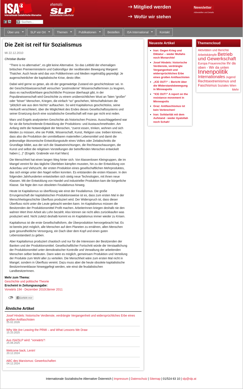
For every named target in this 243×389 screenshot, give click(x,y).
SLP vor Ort (38, 32)
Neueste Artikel (162, 43)
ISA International (138, 32)
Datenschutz (139, 378)
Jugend (230, 77)
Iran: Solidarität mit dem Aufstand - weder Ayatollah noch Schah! (170, 118)
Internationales (211, 76)
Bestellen (113, 32)
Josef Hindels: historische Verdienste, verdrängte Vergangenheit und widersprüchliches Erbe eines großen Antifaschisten (171, 70)
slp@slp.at (189, 378)
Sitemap (155, 378)
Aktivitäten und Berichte (213, 50)
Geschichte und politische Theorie (27, 281)
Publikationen (88, 32)
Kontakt (165, 32)
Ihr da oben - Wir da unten (217, 65)
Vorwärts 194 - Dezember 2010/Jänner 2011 (34, 289)
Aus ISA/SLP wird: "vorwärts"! (25, 340)
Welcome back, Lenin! (20, 350)
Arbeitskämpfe (207, 54)
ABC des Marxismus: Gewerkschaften (31, 360)
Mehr (235, 89)
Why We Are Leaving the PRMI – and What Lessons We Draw (46, 330)
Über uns (14, 32)
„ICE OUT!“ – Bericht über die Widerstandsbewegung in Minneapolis (170, 85)
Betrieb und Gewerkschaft (217, 56)
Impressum (121, 378)
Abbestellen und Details (204, 12)
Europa (202, 63)
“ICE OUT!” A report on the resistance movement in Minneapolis (170, 97)
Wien (233, 85)
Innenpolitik (213, 71)
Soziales (223, 85)
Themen (63, 32)
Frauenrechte (217, 63)
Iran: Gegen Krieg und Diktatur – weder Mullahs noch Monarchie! (169, 54)
